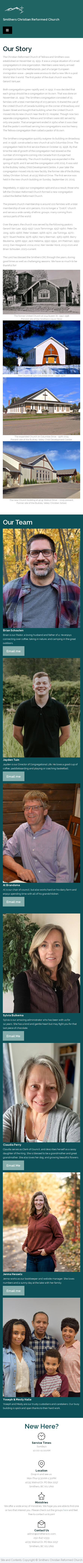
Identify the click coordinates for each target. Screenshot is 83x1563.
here (65, 1510)
